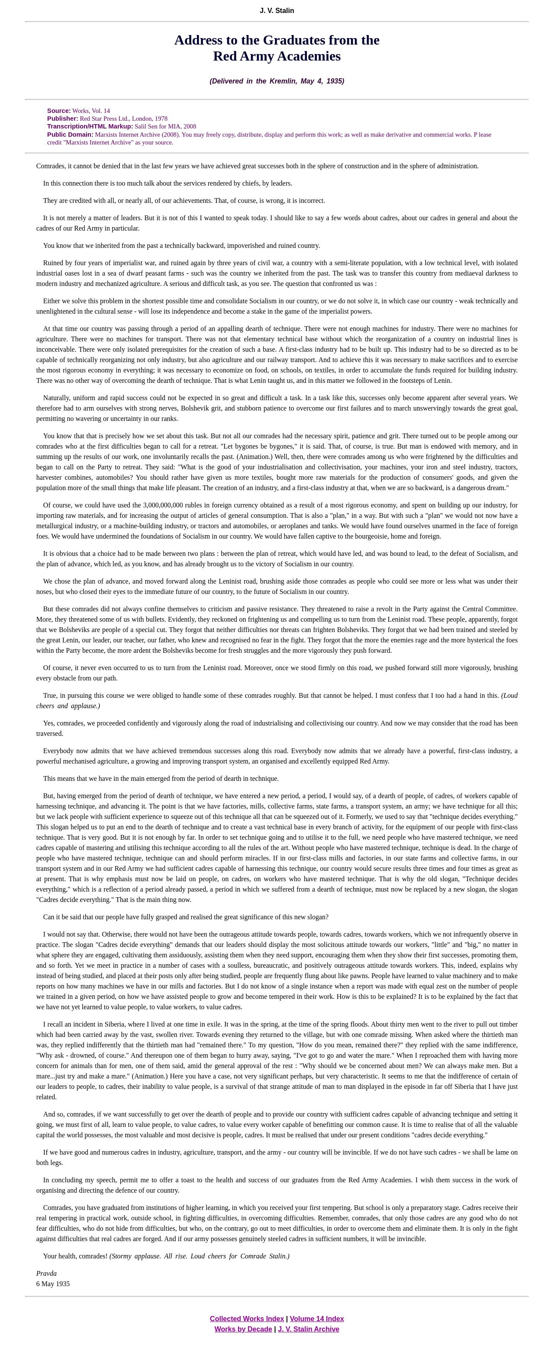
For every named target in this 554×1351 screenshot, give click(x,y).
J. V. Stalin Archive (308, 1329)
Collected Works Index (247, 1318)
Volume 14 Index (317, 1318)
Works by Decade (243, 1329)
